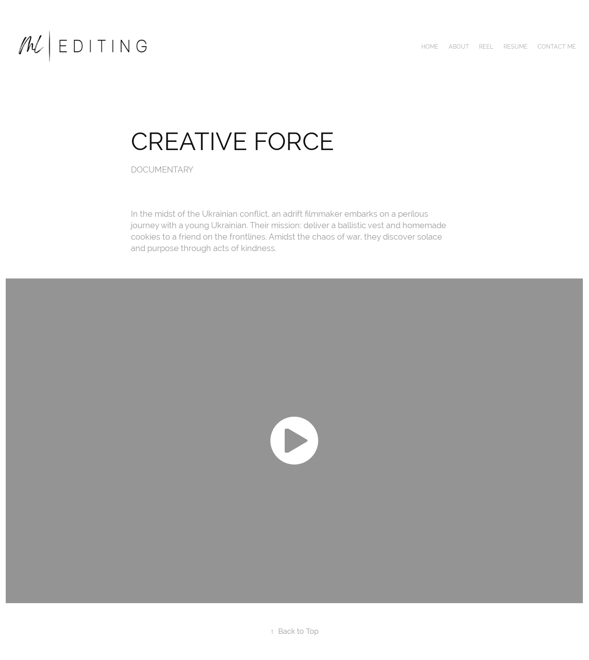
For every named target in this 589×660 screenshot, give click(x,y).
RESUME (516, 46)
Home (429, 46)
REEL (486, 46)
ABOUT (459, 46)
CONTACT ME (556, 46)
